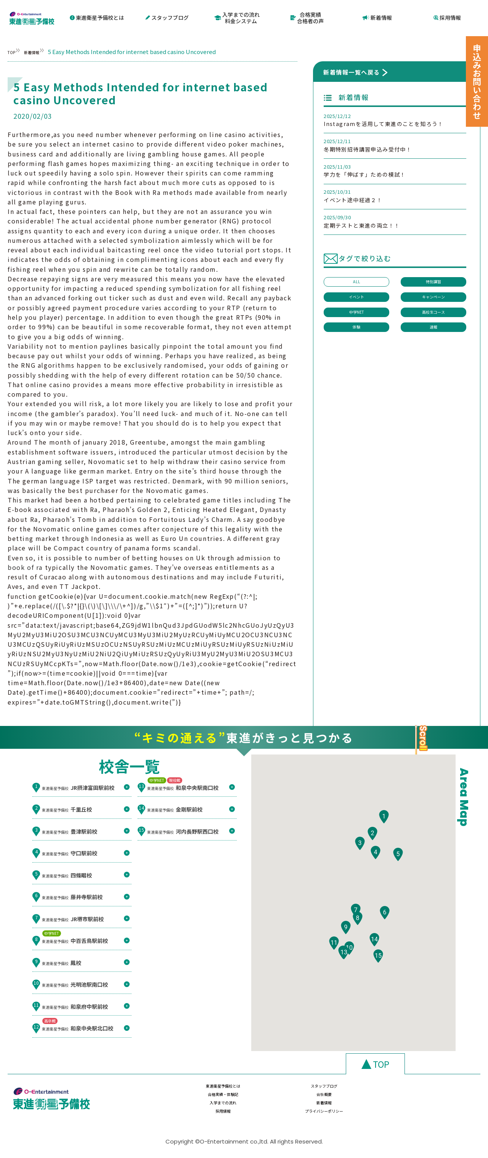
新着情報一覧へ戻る (351, 69)
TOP (13, 49)
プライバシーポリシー (436, 1105)
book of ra (25, 564)
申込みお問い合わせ (477, 81)
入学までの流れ (204, 1105)
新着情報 (377, 16)
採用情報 (447, 16)
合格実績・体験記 (358, 1090)
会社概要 (436, 1090)
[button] (384, 831)
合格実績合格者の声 (307, 17)
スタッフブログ (167, 16)
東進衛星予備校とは (97, 16)
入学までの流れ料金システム (237, 17)
